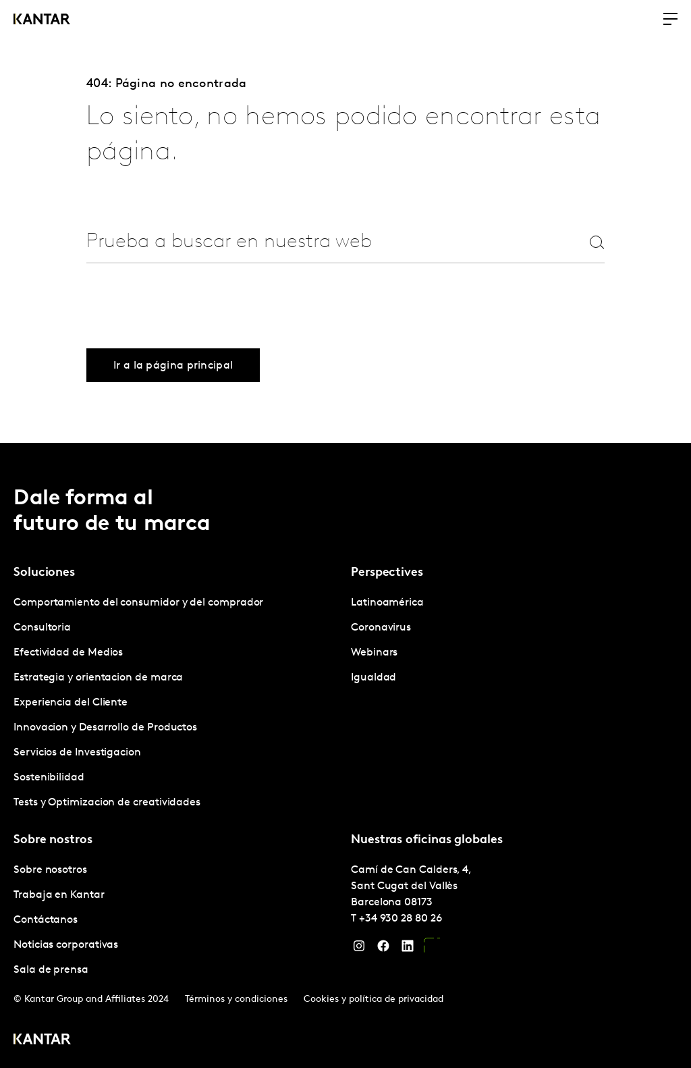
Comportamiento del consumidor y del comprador (138, 602)
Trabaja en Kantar (59, 895)
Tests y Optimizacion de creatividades (106, 802)
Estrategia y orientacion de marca (98, 677)
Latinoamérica (387, 602)
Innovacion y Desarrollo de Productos (105, 727)
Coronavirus (381, 627)
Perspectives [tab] (387, 572)
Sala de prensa (50, 970)
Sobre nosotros (50, 870)
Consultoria (42, 627)
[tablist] (345, 755)
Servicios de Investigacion (77, 752)
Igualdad (373, 677)
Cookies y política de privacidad (373, 999)
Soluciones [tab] (44, 572)
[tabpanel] (176, 703)
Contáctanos (45, 920)
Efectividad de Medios (68, 652)
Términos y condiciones (236, 999)
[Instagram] (359, 949)
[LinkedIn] (407, 949)
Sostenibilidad (48, 777)
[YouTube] (432, 949)
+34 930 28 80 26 (400, 918)
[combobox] (313, 242)
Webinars (374, 652)
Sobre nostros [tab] (52, 840)
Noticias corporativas (65, 945)
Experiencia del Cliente (70, 702)
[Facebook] (383, 949)
